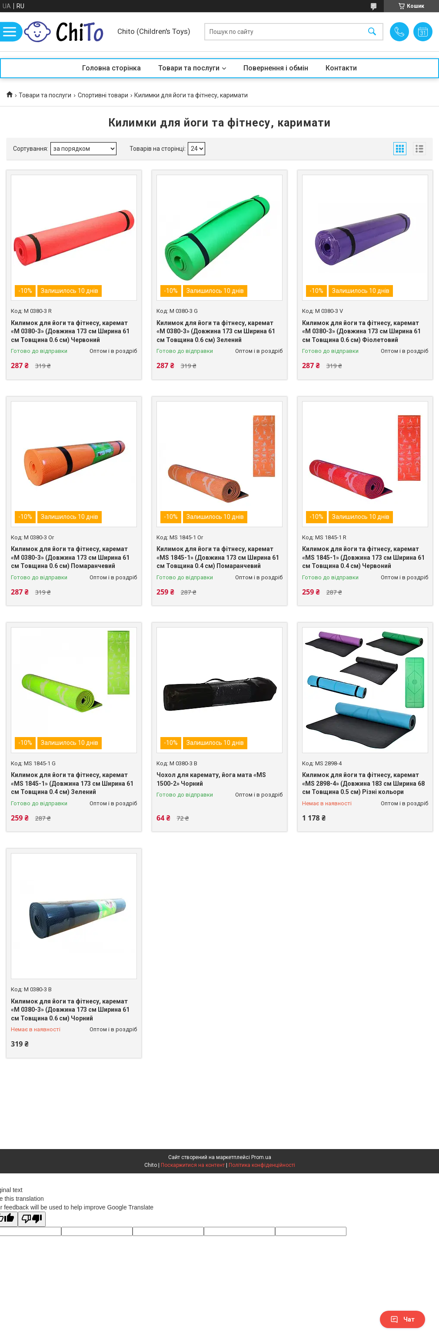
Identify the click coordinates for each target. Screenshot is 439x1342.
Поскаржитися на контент (193, 1165)
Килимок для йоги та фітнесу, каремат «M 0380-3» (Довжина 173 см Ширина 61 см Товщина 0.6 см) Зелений (215, 331)
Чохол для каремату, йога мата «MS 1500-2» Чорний (211, 779)
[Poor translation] (32, 1219)
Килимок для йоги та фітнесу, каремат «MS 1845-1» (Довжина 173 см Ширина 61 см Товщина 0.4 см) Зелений (72, 783)
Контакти (341, 68)
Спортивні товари (103, 95)
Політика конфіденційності (262, 1165)
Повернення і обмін (275, 68)
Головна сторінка (111, 68)
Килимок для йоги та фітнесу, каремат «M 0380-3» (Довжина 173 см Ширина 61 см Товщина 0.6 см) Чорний (70, 1010)
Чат (402, 1319)
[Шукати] (372, 32)
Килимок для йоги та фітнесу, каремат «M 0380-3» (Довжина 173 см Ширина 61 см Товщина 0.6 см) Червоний (70, 331)
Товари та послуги (189, 68)
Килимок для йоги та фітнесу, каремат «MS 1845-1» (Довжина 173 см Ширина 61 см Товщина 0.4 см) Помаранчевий (217, 557)
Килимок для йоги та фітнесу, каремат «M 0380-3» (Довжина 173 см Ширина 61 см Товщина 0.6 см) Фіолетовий (361, 331)
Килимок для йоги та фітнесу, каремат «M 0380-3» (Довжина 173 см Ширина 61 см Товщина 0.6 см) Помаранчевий (70, 557)
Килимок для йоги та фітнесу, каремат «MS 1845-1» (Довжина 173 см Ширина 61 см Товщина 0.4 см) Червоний (363, 557)
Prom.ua (261, 1157)
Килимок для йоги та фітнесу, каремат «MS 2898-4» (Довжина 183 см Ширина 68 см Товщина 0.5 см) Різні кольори (363, 783)
